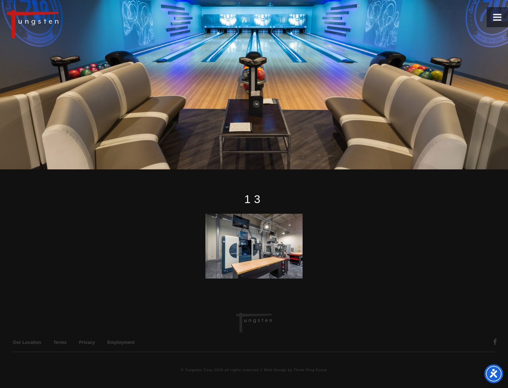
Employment (120, 342)
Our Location (27, 342)
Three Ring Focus (310, 370)
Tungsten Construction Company (55, 24)
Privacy (87, 342)
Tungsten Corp (199, 370)
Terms (60, 342)
